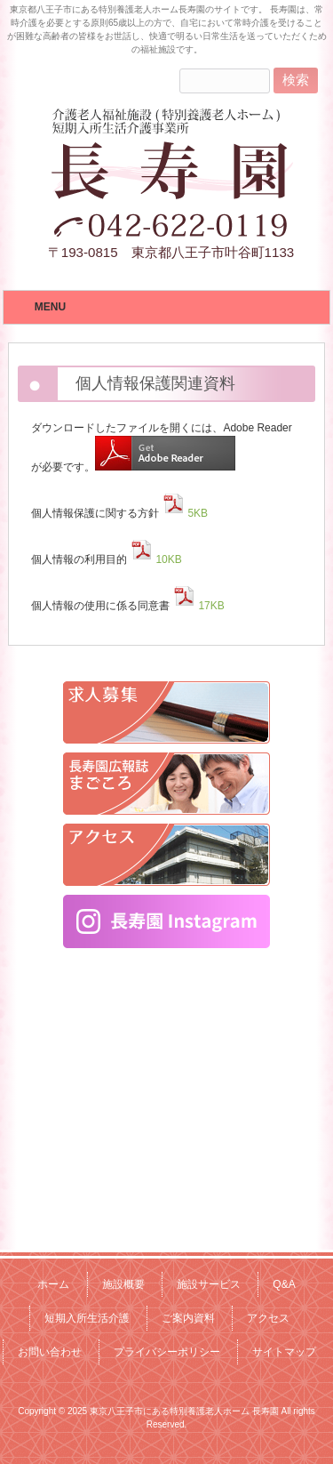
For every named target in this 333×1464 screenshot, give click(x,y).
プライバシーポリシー (167, 1352)
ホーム (53, 1284)
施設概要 (123, 1284)
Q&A (284, 1284)
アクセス (268, 1318)
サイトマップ (284, 1352)
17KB (197, 605)
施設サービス (209, 1284)
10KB (154, 559)
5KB (183, 513)
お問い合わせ (50, 1352)
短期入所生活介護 (87, 1318)
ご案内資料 (188, 1318)
